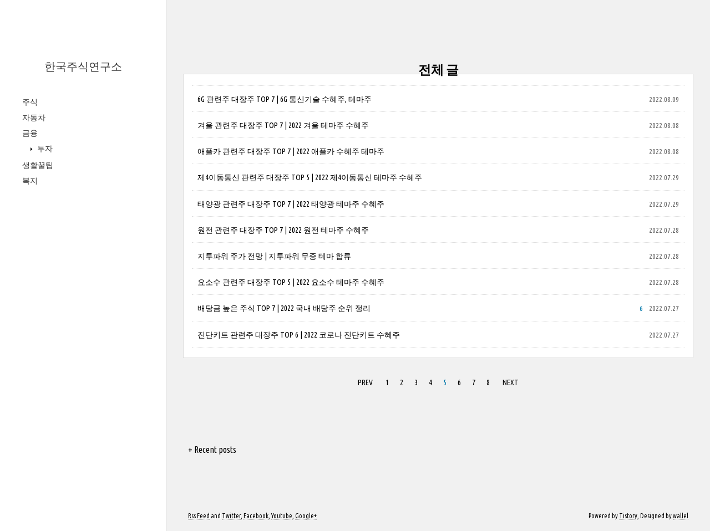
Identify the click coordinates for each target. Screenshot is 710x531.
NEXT (511, 382)
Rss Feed (199, 515)
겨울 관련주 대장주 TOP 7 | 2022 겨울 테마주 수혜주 (283, 125)
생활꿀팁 (37, 165)
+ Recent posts (212, 450)
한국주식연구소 (83, 66)
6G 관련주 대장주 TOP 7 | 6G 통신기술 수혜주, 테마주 (284, 99)
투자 (44, 148)
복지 (30, 180)
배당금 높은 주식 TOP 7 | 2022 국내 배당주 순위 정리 (284, 308)
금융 (30, 133)
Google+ (306, 515)
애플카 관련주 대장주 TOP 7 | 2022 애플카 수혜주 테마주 (290, 151)
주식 (30, 102)
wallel (680, 515)
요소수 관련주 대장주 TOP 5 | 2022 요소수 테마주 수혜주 (290, 282)
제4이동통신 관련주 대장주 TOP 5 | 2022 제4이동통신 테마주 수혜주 (309, 177)
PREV (365, 382)
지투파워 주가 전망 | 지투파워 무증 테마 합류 (274, 256)
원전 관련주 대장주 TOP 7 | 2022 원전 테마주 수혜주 (283, 230)
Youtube (281, 515)
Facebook (256, 515)
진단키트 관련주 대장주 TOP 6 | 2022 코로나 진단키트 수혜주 (298, 334)
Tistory (628, 515)
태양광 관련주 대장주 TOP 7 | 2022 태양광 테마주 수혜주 (290, 204)
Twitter (231, 515)
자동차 (33, 117)
